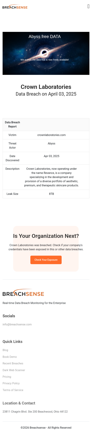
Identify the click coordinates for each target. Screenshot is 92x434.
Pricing (7, 377)
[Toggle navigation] (89, 6)
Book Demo (10, 358)
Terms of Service (13, 391)
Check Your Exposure (46, 260)
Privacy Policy (11, 384)
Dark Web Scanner (14, 371)
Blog (5, 351)
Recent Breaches (13, 364)
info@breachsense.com (17, 325)
